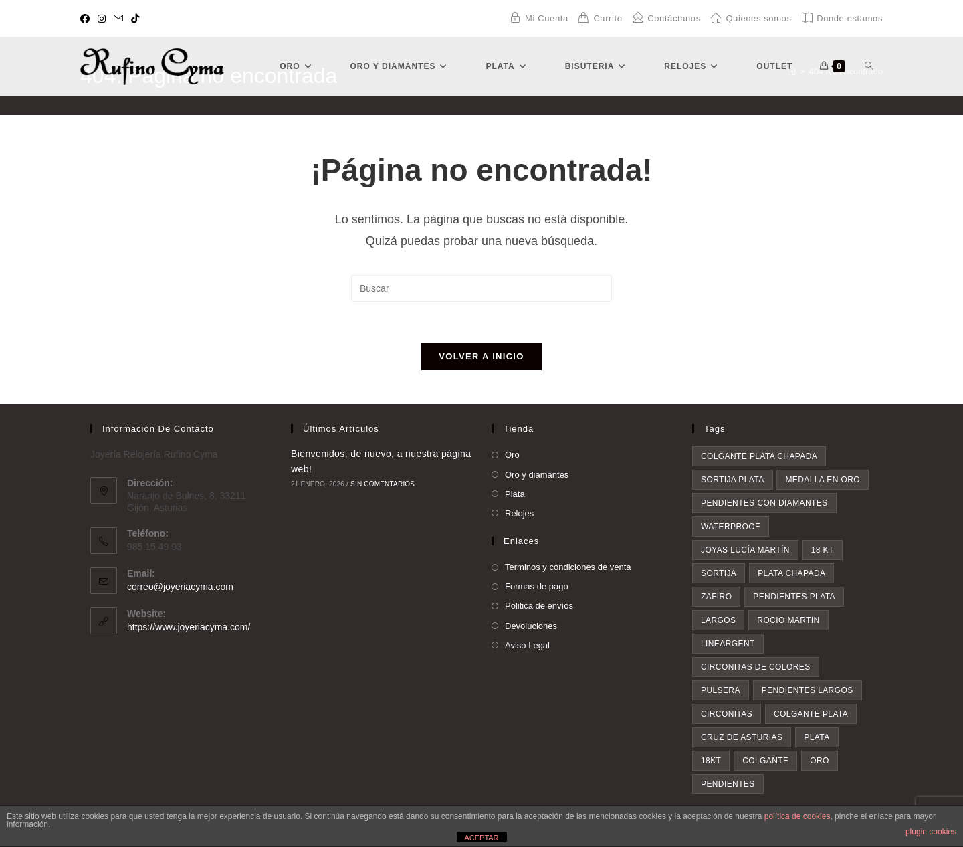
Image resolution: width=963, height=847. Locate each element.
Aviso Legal (527, 645)
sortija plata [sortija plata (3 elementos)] (732, 479)
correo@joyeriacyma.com (180, 586)
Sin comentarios (382, 484)
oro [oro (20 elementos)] (819, 760)
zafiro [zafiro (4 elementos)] (716, 596)
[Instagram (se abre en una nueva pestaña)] (102, 18)
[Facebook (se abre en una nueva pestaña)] (87, 18)
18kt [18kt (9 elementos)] (711, 760)
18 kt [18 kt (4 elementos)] (822, 550)
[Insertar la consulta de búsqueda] (481, 288)
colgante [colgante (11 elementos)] (765, 760)
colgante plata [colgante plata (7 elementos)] (811, 714)
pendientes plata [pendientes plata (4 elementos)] (794, 596)
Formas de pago (536, 586)
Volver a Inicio (481, 356)
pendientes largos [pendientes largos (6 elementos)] (807, 690)
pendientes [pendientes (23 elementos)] (728, 784)
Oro (512, 455)
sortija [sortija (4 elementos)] (718, 573)
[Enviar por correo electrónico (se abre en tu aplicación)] (118, 18)
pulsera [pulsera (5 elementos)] (720, 690)
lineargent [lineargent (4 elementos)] (728, 643)
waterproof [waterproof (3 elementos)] (730, 526)
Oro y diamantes (536, 475)
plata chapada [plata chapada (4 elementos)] (791, 573)
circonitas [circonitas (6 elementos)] (726, 714)
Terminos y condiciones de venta (568, 567)
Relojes (519, 513)
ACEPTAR (481, 838)
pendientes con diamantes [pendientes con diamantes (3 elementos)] (764, 503)
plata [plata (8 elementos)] (816, 737)
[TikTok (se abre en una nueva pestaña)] (135, 18)
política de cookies (797, 816)
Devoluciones (531, 626)
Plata (515, 494)
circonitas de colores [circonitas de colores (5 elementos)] (756, 667)
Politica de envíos (539, 606)
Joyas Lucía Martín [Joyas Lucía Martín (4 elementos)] (745, 550)
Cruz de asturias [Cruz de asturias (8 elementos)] (741, 737)
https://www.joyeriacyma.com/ (188, 627)
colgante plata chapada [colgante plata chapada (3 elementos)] (759, 456)
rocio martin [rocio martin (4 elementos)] (788, 620)
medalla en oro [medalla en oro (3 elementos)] (822, 479)
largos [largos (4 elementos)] (718, 620)
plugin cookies (930, 831)
